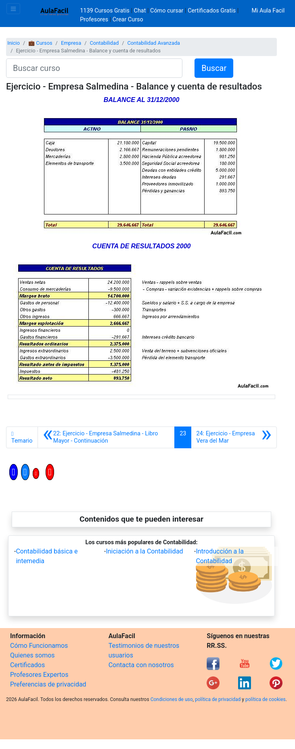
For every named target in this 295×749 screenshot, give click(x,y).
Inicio (13, 43)
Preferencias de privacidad (48, 684)
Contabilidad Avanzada (153, 43)
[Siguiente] (234, 437)
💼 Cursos (40, 43)
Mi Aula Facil (268, 10)
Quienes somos (32, 655)
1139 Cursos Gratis (105, 10)
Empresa (71, 43)
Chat (140, 10)
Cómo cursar (166, 10)
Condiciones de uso (172, 699)
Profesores (94, 19)
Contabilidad (104, 43)
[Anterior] (106, 437)
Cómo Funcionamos (39, 645)
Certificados (27, 665)
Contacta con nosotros (141, 665)
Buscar (213, 68)
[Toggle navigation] (13, 8)
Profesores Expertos (39, 674)
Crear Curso (128, 19)
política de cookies (265, 699)
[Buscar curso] (94, 68)
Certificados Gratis (212, 10)
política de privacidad (218, 699)
